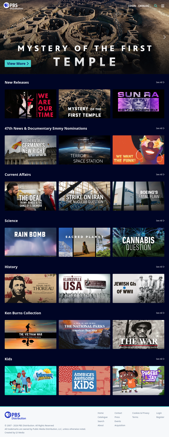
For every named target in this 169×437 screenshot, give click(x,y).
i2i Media (20, 432)
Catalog (143, 5)
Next (164, 37)
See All (160, 82)
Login (132, 5)
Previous (4, 37)
